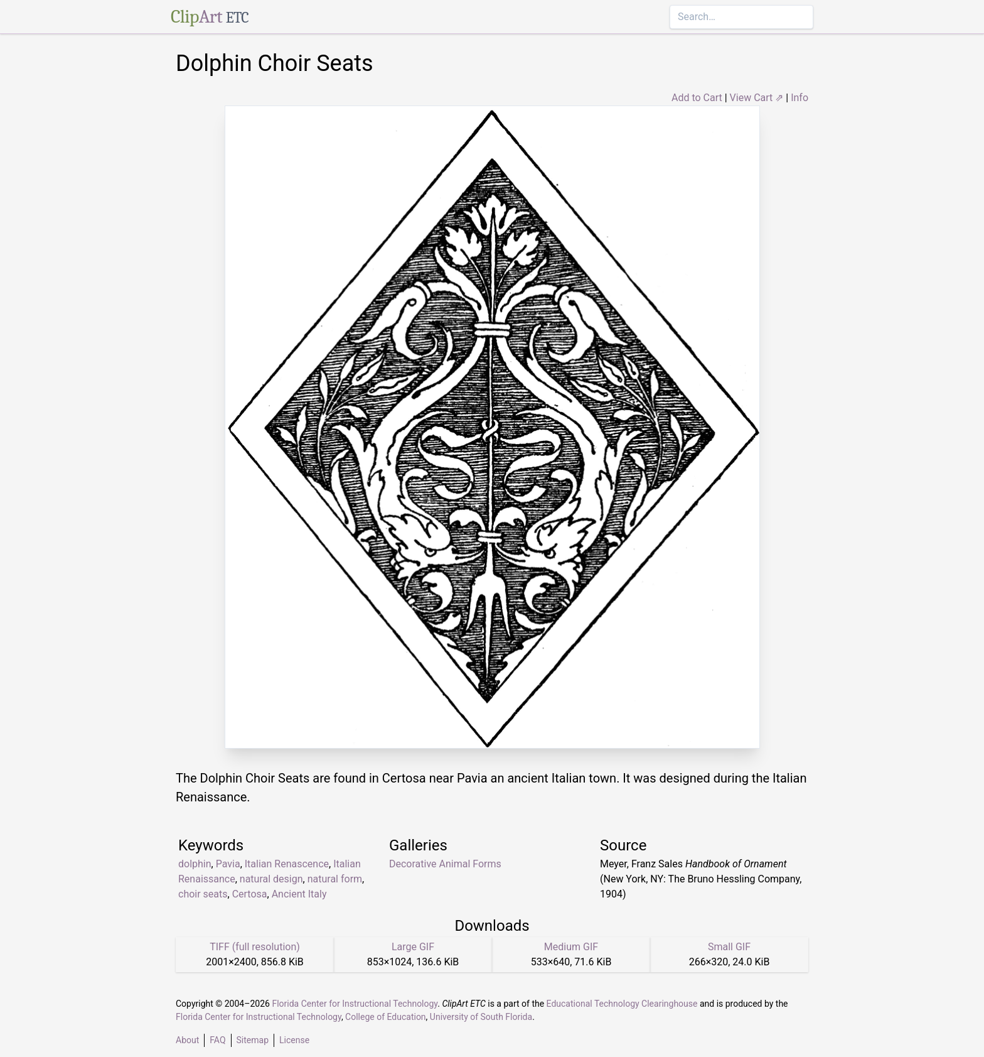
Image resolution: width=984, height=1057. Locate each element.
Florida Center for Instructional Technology (354, 1004)
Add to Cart (696, 98)
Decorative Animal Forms (445, 864)
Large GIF (413, 947)
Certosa (249, 894)
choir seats (203, 894)
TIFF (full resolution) (255, 947)
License (294, 1040)
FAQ (217, 1040)
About (187, 1040)
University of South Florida (481, 1017)
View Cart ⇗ (757, 98)
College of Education (385, 1017)
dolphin (194, 864)
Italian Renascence (287, 864)
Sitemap (253, 1040)
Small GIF (729, 947)
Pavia (228, 864)
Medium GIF (571, 947)
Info (799, 98)
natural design (271, 879)
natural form (335, 879)
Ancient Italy (299, 894)
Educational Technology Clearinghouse (622, 1004)
